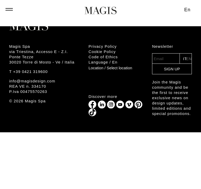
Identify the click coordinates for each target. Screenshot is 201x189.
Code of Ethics (103, 57)
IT (184, 58)
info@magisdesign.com (32, 81)
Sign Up (172, 69)
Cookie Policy (102, 51)
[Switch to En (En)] (187, 9)
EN (189, 58)
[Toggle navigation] (9, 12)
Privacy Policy (102, 46)
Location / (110, 68)
